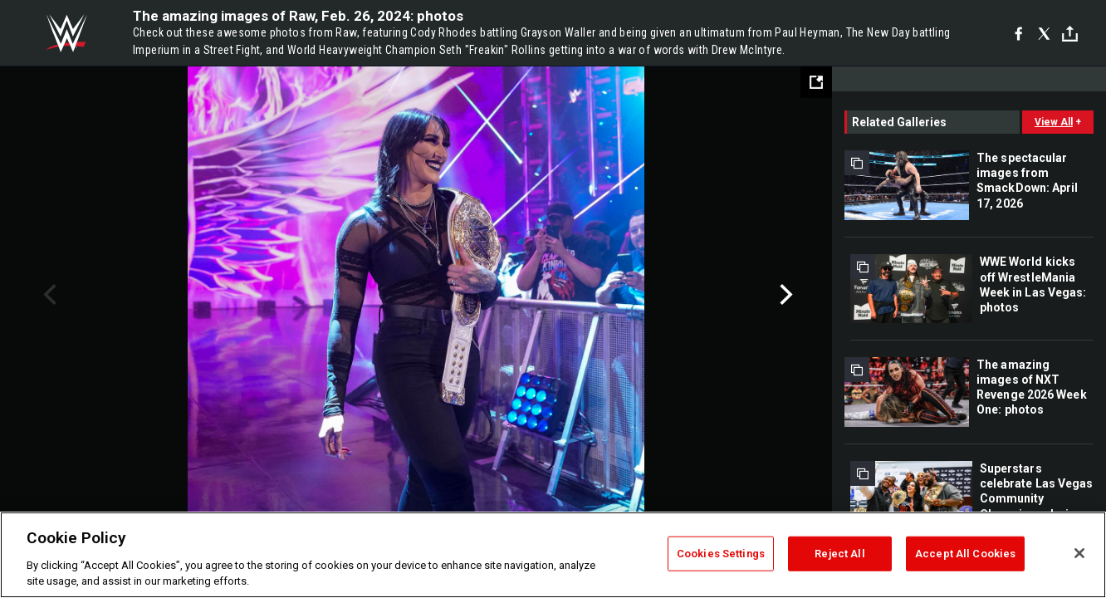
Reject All (839, 553)
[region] (553, 555)
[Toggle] (1070, 34)
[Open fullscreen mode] (816, 82)
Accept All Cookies (965, 553)
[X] (1044, 33)
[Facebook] (1018, 33)
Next (784, 295)
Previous (47, 295)
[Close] (1079, 553)
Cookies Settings (721, 553)
